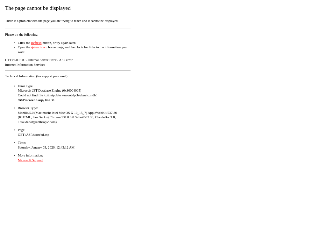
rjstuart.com (39, 47)
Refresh (36, 43)
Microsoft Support (30, 160)
